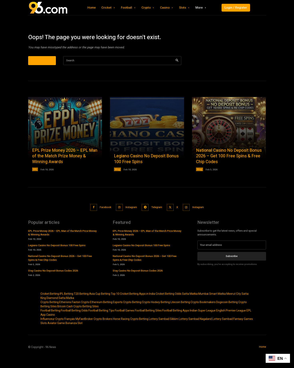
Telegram (157, 220)
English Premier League (231, 322)
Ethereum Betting (101, 314)
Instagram (130, 220)
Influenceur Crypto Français (58, 331)
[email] (231, 257)
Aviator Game (56, 335)
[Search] (177, 73)
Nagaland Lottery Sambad (216, 331)
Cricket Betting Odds (168, 306)
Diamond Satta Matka (60, 310)
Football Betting (50, 322)
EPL (35, 182)
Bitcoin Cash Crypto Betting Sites (78, 318)
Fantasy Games (243, 331)
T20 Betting (81, 306)
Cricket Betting (50, 306)
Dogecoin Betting (227, 314)
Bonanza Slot (73, 335)
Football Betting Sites (148, 322)
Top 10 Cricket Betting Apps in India (133, 306)
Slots (44, 335)
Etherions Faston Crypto (74, 314)
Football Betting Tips (101, 322)
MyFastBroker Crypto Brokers (93, 331)
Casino (50, 327)
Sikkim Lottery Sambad (184, 331)
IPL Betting (66, 306)
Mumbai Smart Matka (212, 306)
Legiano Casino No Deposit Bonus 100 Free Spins (140, 172)
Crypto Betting (50, 314)
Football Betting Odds (74, 322)
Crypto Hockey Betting (156, 314)
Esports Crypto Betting (127, 314)
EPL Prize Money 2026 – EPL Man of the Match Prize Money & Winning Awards (64, 169)
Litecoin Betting (180, 314)
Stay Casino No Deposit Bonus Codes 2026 (53, 283)
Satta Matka (190, 306)
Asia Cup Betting (99, 306)
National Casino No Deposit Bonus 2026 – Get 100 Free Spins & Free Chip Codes (228, 169)
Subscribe (232, 268)
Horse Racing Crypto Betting (130, 331)
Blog (117, 182)
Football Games (124, 322)
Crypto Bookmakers (203, 314)
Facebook (102, 220)
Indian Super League (203, 322)
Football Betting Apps (175, 322)
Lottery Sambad (159, 331)
